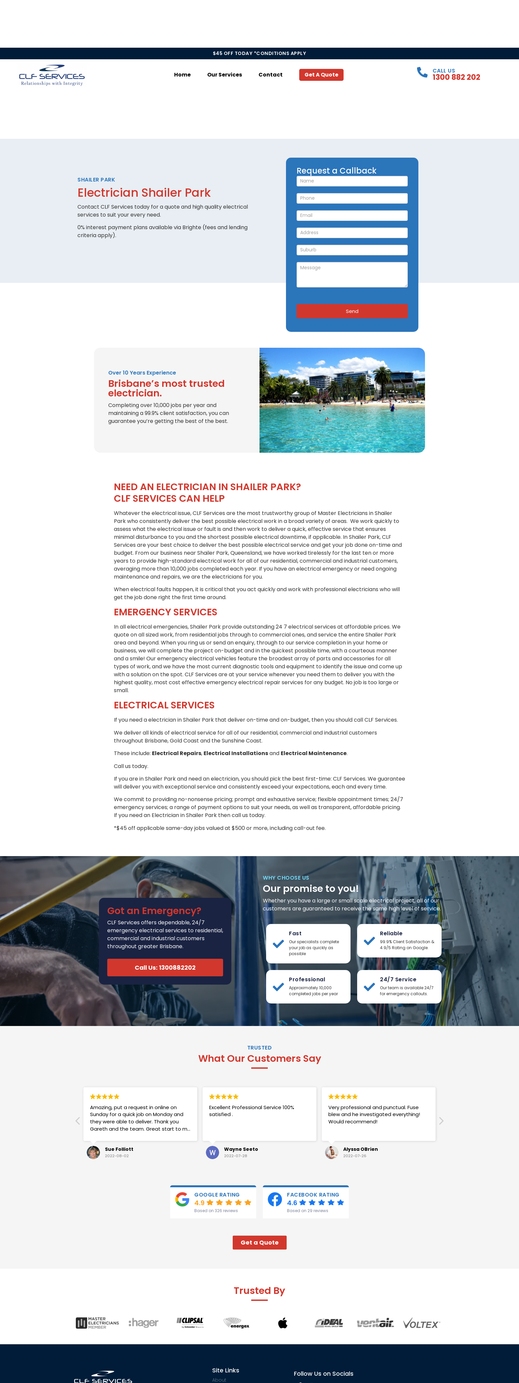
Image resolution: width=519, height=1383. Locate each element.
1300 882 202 (456, 77)
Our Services (224, 74)
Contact (271, 74)
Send (352, 311)
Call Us (444, 71)
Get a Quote (321, 74)
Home (182, 74)
